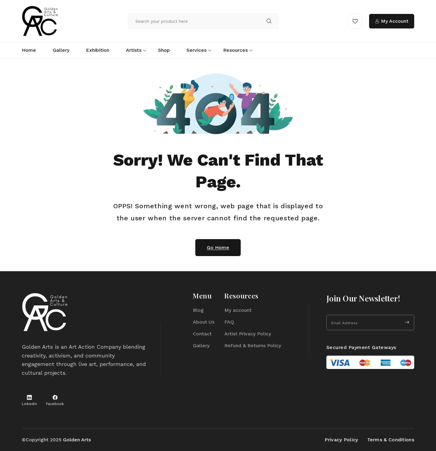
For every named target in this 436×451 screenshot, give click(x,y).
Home (29, 50)
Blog (198, 310)
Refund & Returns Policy (252, 345)
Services (196, 50)
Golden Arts (77, 440)
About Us (203, 322)
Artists (133, 50)
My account (238, 310)
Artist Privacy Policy (247, 334)
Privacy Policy (341, 440)
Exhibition (97, 50)
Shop (164, 50)
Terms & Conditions (390, 440)
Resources (235, 50)
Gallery (61, 50)
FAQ (229, 322)
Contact (202, 334)
